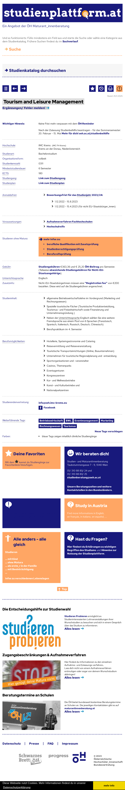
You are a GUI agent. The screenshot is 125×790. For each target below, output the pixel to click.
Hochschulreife (56, 226)
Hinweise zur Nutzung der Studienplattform (92, 552)
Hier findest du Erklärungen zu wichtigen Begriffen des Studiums (91, 548)
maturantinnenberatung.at (79, 708)
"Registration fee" (96, 283)
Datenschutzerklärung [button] (16, 787)
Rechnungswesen (50, 426)
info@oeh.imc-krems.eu (53, 402)
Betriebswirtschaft (51, 420)
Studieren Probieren (76, 616)
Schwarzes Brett (30, 759)
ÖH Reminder (86, 123)
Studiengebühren (49, 266)
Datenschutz (11, 743)
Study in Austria (91, 505)
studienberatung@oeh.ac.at (84, 477)
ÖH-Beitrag (92, 266)
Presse (34, 743)
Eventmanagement (86, 420)
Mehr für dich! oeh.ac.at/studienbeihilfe (85, 133)
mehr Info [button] (109, 785)
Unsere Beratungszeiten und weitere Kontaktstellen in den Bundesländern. (89, 488)
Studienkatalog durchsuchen (37, 70)
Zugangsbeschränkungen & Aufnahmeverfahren (44, 655)
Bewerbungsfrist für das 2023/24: (75, 195)
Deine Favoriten (29, 454)
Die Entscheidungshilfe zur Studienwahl (36, 609)
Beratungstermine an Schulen (28, 695)
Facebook (47, 407)
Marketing (107, 420)
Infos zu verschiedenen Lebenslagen (27, 578)
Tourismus (69, 426)
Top (64, 589)
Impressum (70, 743)
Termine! (22, 505)
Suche (15, 49)
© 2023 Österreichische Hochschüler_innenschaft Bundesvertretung (108, 760)
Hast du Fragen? (91, 539)
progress (59, 756)
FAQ (51, 743)
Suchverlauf (70, 41)
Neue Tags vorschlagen (109, 431)
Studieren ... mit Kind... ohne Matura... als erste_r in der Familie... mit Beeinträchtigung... (21, 562)
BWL (69, 420)
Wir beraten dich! (92, 454)
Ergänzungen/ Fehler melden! (23, 108)
